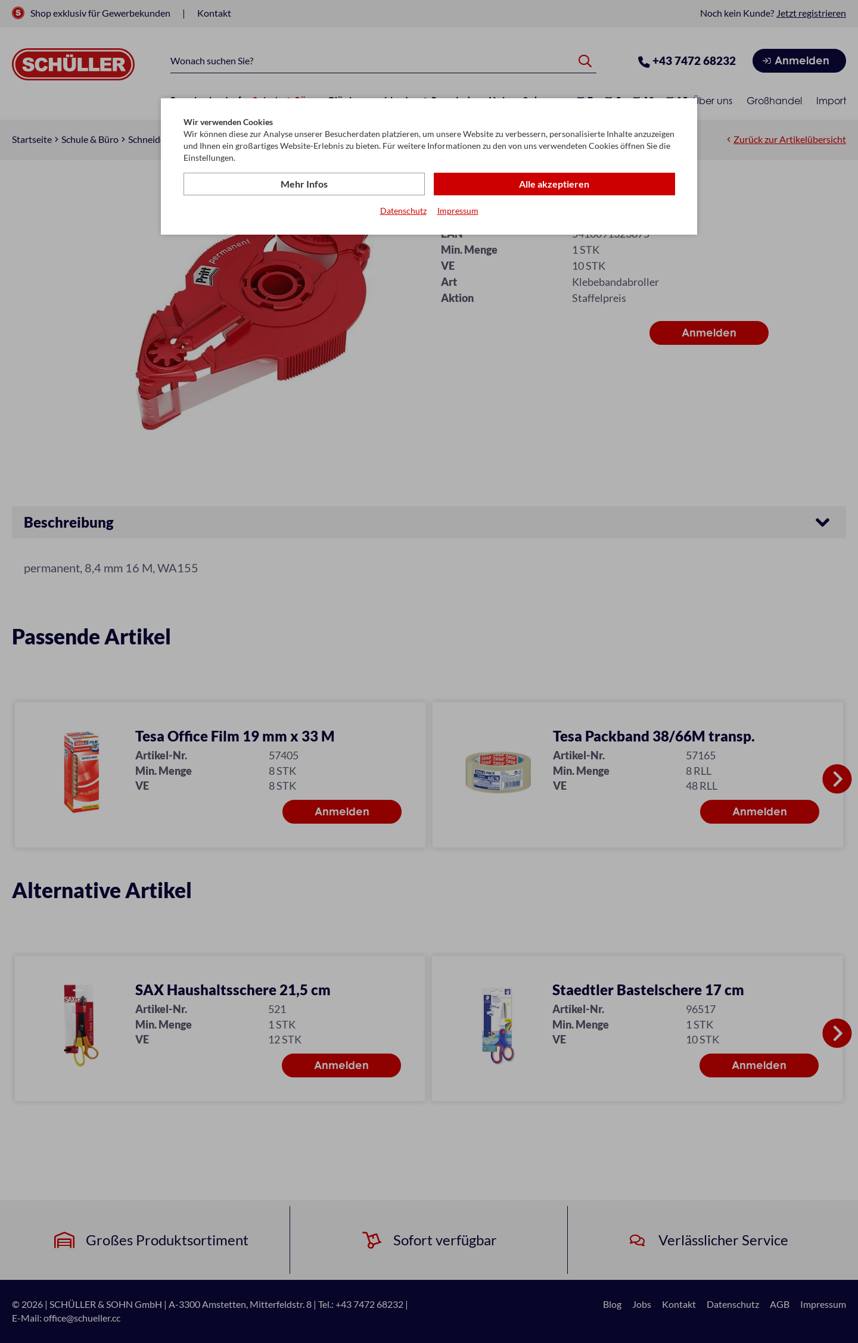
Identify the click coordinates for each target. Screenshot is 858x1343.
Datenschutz (403, 210)
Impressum (457, 210)
